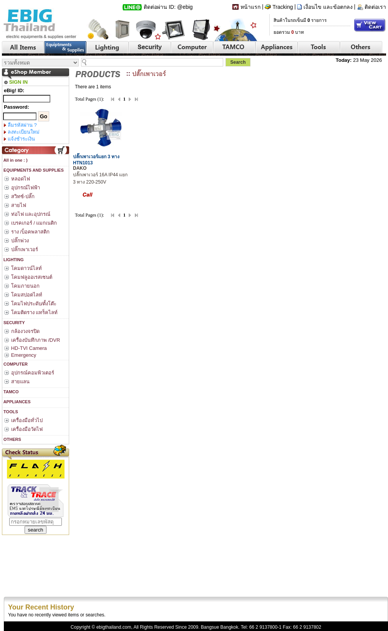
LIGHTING (13, 259)
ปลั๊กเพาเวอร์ (149, 74)
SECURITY (13, 322)
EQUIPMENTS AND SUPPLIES (33, 170)
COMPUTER (15, 364)
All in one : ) (15, 160)
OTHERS (11, 439)
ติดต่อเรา (375, 7)
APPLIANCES (16, 401)
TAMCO (10, 391)
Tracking (282, 7)
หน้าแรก (250, 7)
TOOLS (10, 411)
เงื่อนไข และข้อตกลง (328, 7)
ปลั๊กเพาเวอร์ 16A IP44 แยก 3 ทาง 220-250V (100, 175)
